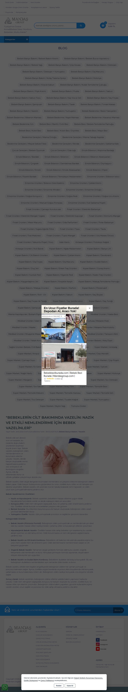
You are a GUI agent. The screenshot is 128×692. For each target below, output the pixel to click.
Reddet (58, 686)
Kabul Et (70, 686)
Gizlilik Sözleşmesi (31, 680)
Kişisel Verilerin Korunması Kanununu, (88, 678)
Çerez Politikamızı (47, 680)
